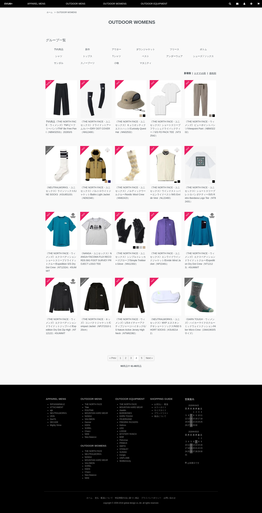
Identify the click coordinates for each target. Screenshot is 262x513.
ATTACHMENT (56, 407)
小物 (116, 63)
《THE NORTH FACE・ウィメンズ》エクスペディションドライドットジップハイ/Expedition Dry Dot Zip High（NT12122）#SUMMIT (61, 326)
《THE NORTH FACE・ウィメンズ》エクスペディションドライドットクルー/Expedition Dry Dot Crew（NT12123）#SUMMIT (200, 260)
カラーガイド (160, 407)
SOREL (88, 428)
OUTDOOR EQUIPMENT (154, 3)
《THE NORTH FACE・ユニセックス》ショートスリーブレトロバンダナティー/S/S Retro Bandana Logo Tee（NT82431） (200, 194)
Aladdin (122, 410)
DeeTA (53, 419)
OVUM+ (8, 3)
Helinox (122, 425)
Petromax (123, 440)
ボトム (203, 49)
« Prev (112, 358)
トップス (87, 56)
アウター (116, 49)
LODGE (122, 431)
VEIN (52, 416)
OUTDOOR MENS (75, 3)
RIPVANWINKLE (57, 404)
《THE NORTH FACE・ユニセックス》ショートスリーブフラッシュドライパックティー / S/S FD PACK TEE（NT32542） (165, 128)
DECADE (54, 422)
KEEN (87, 425)
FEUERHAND (125, 419)
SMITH (122, 446)
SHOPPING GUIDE (161, 398)
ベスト (145, 56)
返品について (160, 416)
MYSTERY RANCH (128, 434)
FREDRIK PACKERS (128, 422)
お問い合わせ (170, 498)
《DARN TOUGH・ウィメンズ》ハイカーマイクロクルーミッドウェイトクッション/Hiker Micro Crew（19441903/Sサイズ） (200, 326)
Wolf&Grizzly (125, 461)
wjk (51, 410)
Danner (88, 422)
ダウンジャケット (145, 49)
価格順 (212, 73)
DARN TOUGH (126, 416)
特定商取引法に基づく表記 (127, 498)
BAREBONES (125, 413)
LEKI (121, 428)
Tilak (87, 407)
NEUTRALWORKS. (58, 413)
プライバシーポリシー (151, 498)
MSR (121, 437)
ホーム (50, 12)
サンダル (58, 63)
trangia (122, 455)
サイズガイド (160, 410)
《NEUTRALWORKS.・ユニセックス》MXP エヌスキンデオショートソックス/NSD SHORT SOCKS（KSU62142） (165, 326)
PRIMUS (123, 443)
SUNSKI (123, 452)
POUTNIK (89, 410)
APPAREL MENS (36, 3)
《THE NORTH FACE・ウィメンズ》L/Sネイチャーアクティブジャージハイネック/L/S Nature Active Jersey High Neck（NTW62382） (130, 326)
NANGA (88, 416)
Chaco (87, 431)
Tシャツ (116, 56)
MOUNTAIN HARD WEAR (96, 413)
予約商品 (58, 49)
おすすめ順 (200, 73)
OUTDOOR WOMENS (114, 3)
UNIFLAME (124, 458)
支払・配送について (104, 498)
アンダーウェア (174, 56)
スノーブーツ (88, 63)
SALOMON (90, 419)
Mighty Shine (55, 425)
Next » (149, 358)
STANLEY (123, 449)
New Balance (90, 437)
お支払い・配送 (161, 404)
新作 (87, 49)
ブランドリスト (161, 413)
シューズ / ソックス (203, 56)
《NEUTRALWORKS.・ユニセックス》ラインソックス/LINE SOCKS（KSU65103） (61, 191)
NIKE (87, 434)
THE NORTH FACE (93, 404)
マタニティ (145, 63)
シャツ (58, 56)
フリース (174, 49)
